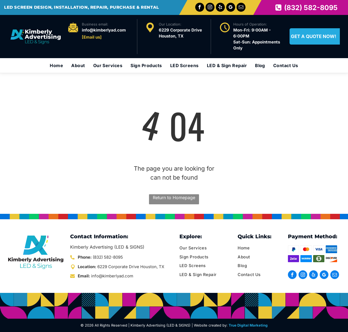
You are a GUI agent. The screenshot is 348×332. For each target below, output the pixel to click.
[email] (241, 8)
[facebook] (199, 8)
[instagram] (210, 8)
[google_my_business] (230, 8)
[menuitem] (56, 65)
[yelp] (220, 8)
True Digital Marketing (248, 325)
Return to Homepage (174, 197)
